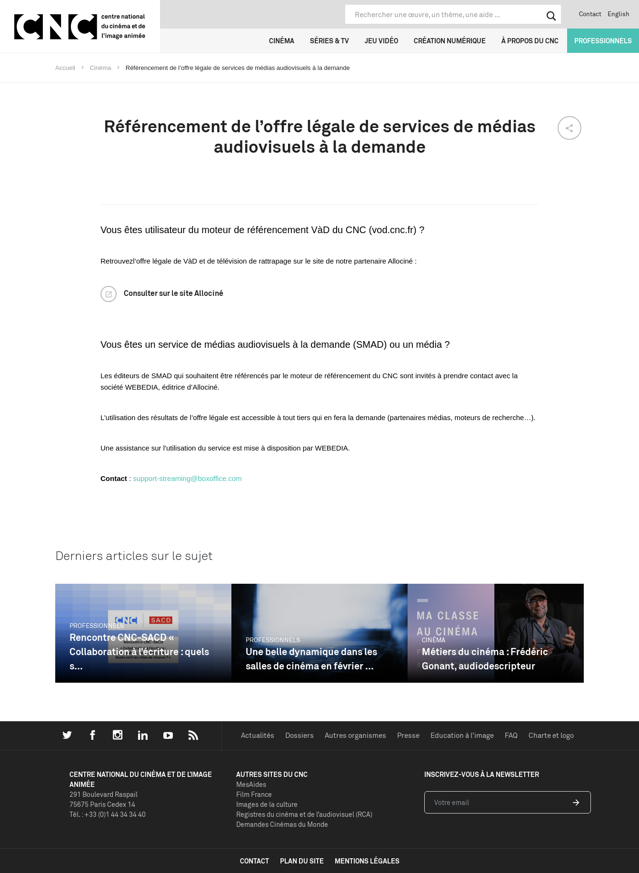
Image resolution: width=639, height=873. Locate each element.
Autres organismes (355, 735)
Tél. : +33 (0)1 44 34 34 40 (108, 814)
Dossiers (299, 735)
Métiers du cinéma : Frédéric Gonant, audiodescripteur (485, 659)
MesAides (251, 784)
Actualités (257, 735)
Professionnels (603, 41)
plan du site (302, 861)
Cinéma (281, 41)
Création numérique (450, 41)
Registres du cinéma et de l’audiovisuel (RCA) (304, 814)
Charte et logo (551, 735)
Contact (590, 14)
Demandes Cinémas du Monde (282, 824)
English (618, 14)
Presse (408, 735)
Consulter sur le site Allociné (173, 293)
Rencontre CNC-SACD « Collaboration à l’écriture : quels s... (139, 651)
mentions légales (367, 861)
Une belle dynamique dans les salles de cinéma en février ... (311, 659)
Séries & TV (329, 41)
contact (254, 861)
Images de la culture (267, 804)
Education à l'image (462, 735)
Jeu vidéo (381, 41)
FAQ (511, 735)
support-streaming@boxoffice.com (187, 478)
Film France (254, 794)
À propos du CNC (530, 41)
